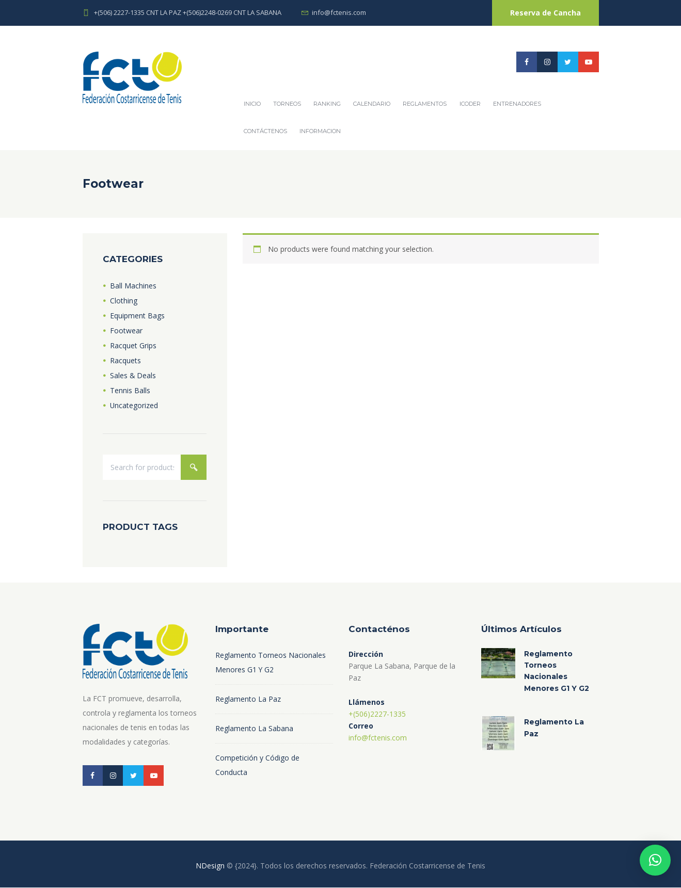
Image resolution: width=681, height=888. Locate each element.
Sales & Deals (133, 375)
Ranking (327, 103)
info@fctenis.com (339, 12)
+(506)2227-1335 (377, 714)
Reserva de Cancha (545, 13)
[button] (655, 860)
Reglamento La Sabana (254, 729)
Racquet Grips (133, 345)
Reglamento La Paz (248, 699)
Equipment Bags (137, 315)
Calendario (371, 103)
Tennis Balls (130, 390)
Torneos (287, 103)
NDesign (210, 866)
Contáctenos (265, 131)
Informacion (320, 131)
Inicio (252, 103)
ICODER (470, 103)
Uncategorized (134, 405)
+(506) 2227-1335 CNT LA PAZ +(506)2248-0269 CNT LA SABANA (187, 12)
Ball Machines (133, 285)
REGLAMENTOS (425, 103)
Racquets (125, 360)
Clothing (123, 300)
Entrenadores (517, 103)
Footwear (126, 330)
